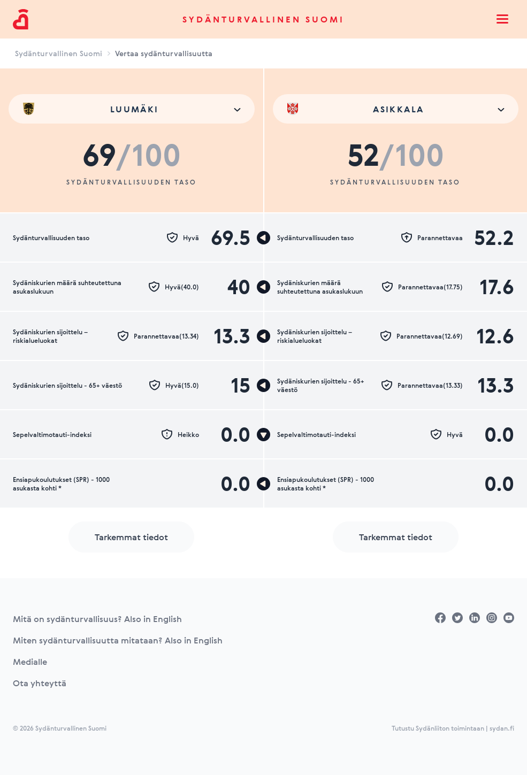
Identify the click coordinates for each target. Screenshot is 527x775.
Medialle (30, 661)
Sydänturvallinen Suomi (263, 19)
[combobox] (132, 109)
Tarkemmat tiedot (131, 537)
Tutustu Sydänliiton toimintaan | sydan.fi (453, 728)
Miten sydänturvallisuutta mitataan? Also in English (118, 640)
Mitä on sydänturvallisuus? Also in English (97, 619)
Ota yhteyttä (39, 683)
